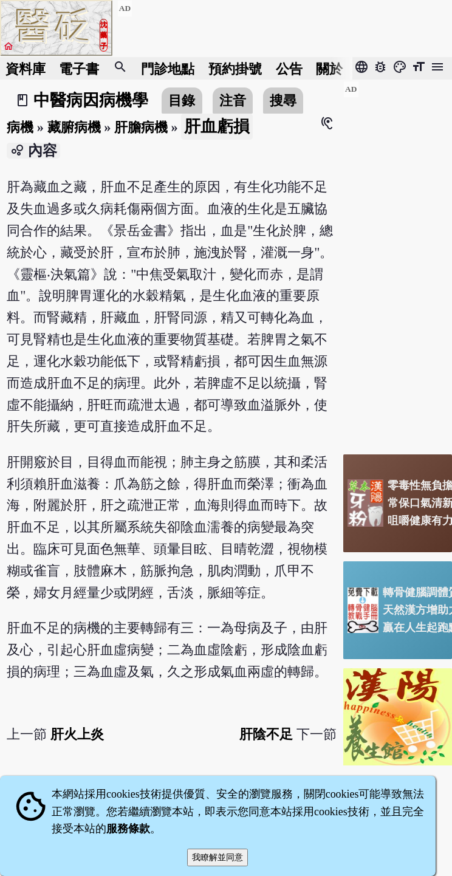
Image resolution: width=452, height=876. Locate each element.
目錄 (181, 100)
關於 (329, 68)
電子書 (79, 68)
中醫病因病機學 (90, 100)
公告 (289, 68)
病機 (20, 127)
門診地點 (167, 68)
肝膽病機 (141, 127)
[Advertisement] (397, 263)
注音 (232, 100)
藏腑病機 (74, 127)
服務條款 (128, 829)
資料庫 (25, 68)
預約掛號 (235, 68)
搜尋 (283, 100)
